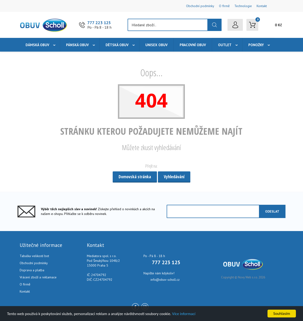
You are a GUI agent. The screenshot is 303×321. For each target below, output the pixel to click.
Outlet (225, 45)
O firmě (224, 6)
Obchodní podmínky (200, 6)
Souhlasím (281, 313)
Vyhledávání (174, 176)
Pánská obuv (77, 45)
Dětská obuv (117, 45)
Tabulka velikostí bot (34, 256)
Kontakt (262, 6)
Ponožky (256, 45)
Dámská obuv (37, 45)
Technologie (243, 6)
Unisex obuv (156, 45)
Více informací (183, 313)
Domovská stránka (135, 176)
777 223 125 (99, 22)
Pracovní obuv (193, 45)
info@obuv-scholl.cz (165, 279)
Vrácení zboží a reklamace (38, 277)
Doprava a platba (32, 270)
